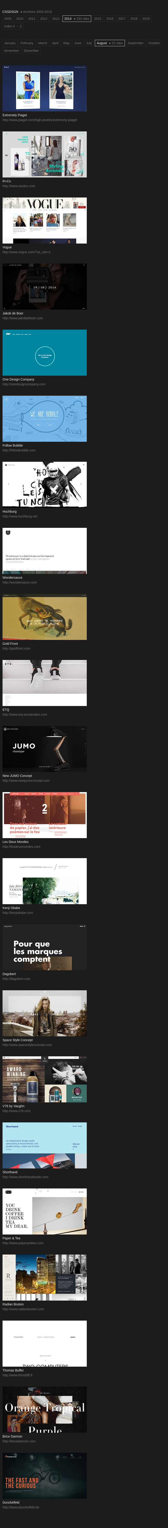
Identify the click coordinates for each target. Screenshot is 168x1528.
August (110, 43)
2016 (109, 18)
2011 (31, 18)
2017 (122, 18)
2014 (76, 18)
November (11, 50)
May (66, 43)
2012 (43, 18)
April (55, 43)
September (136, 43)
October (154, 43)
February (27, 43)
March (42, 43)
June (77, 43)
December (31, 50)
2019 (146, 18)
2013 (56, 18)
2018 (134, 18)
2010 (19, 18)
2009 (7, 18)
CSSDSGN (10, 12)
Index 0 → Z (13, 26)
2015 (97, 18)
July (89, 43)
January (10, 43)
